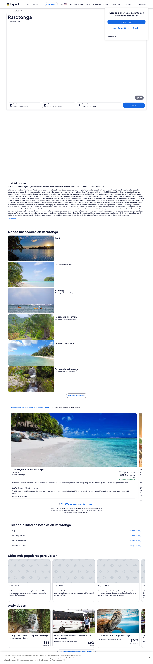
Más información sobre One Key (126, 28)
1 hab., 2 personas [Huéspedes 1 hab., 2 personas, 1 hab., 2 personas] (89, 74)
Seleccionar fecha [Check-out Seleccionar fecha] (54, 74)
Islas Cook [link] (36, 11)
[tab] (64, 215)
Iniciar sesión (141, 4)
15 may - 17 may (135, 314)
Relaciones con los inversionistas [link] (17, 636)
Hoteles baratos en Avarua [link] (86, 515)
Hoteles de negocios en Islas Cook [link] (26, 532)
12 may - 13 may (135, 303)
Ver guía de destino (93, 204)
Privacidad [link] (82, 621)
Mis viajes (123, 4)
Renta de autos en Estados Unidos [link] (53, 640)
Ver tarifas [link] (136, 263)
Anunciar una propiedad (86, 4)
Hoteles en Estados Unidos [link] (51, 625)
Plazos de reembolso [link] (121, 633)
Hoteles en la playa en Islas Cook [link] (88, 532)
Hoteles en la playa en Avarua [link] (24, 515)
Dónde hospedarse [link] (18, 103)
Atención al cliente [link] (121, 621)
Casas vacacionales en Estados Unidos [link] (54, 629)
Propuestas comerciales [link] (14, 633)
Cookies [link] (81, 625)
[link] (126, 36)
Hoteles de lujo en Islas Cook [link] (87, 528)
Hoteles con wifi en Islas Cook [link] (24, 528)
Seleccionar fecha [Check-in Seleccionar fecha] (19, 74)
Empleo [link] (9, 625)
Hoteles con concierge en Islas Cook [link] (27, 523)
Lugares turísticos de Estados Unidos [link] (54, 621)
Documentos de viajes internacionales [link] (127, 640)
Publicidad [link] (10, 640)
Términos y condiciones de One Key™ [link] (91, 633)
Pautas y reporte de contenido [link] (88, 647)
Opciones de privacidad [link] (86, 644)
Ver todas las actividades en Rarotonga (94, 487)
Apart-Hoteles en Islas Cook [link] (87, 519)
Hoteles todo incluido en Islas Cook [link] (89, 523)
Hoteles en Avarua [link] (20, 519)
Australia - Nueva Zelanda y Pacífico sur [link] (19, 11)
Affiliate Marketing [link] (12, 644)
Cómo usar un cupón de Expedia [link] (125, 636)
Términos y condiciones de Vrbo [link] (89, 636)
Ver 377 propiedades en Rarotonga (93, 280)
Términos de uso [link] (84, 629)
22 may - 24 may (135, 319)
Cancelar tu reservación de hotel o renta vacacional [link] (131, 625)
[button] (76, 499)
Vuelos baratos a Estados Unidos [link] (53, 636)
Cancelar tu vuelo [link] (120, 629)
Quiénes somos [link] (11, 621)
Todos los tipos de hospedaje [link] (52, 644)
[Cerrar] (149, 657)
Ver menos (46, 124)
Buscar (135, 74)
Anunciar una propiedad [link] (14, 629)
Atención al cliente (107, 4)
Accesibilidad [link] (83, 640)
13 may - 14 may (135, 309)
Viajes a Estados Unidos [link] (50, 633)
